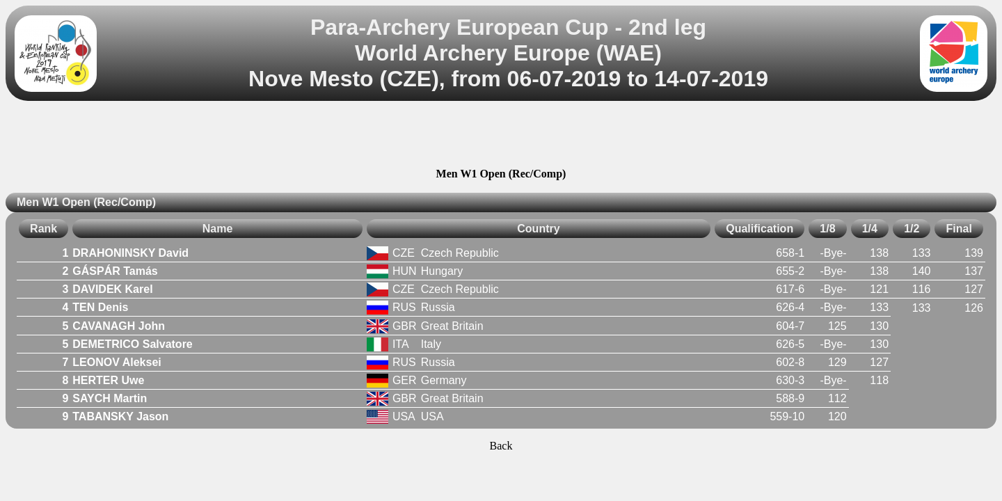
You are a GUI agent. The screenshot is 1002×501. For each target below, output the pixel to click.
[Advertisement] (501, 136)
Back (501, 446)
